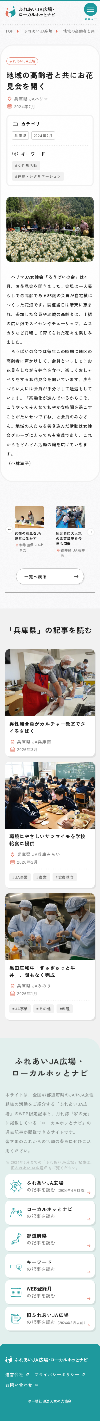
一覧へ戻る (51, 576)
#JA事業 (20, 877)
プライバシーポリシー (59, 1374)
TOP (9, 31)
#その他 (43, 1008)
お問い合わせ (21, 1385)
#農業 (41, 877)
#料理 (64, 1008)
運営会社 (17, 1374)
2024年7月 (43, 135)
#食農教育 (64, 877)
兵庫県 (20, 135)
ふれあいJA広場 (38, 31)
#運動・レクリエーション (38, 176)
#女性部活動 (26, 165)
